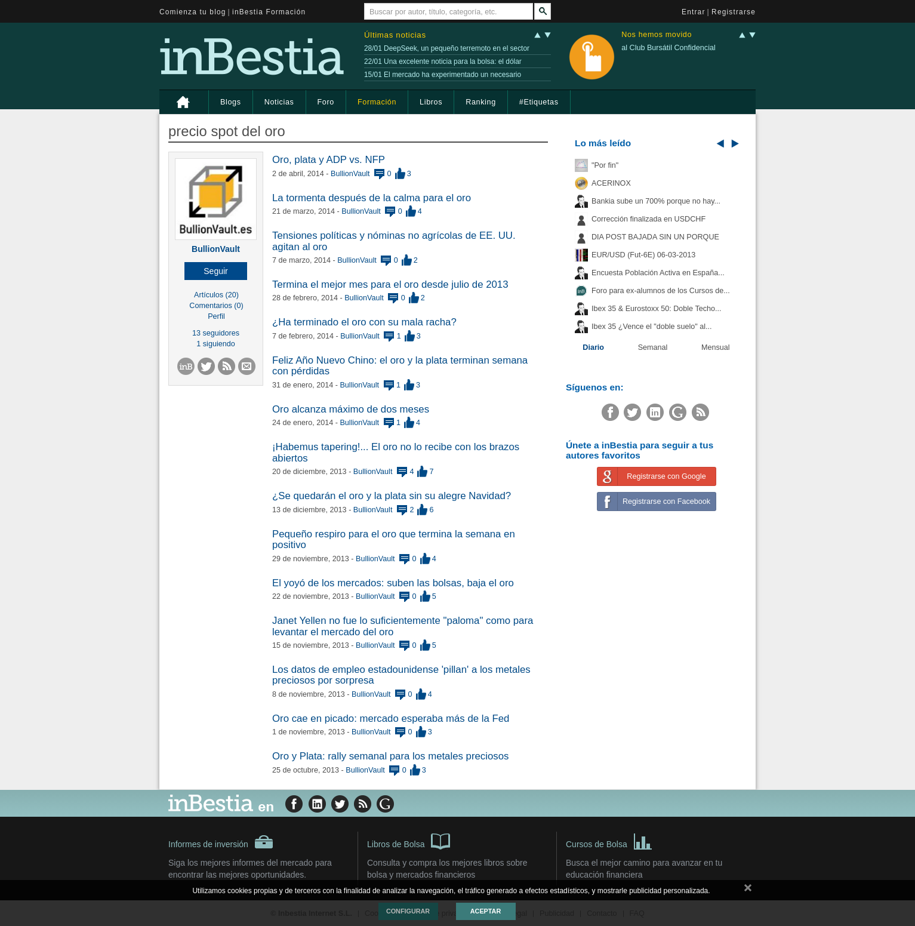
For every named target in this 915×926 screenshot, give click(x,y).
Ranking (481, 102)
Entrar (693, 12)
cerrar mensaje (748, 890)
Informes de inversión (220, 842)
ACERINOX (611, 183)
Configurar (408, 911)
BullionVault (216, 249)
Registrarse (733, 12)
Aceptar (485, 911)
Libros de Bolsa (408, 841)
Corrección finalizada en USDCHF (648, 219)
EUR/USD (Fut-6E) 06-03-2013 (643, 255)
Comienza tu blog (192, 12)
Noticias (279, 102)
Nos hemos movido (656, 35)
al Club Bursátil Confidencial (668, 48)
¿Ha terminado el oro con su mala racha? (364, 322)
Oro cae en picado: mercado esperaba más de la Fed (390, 718)
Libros (431, 102)
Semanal (653, 347)
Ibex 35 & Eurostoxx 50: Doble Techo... (656, 308)
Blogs (230, 102)
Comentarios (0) (216, 306)
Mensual (715, 347)
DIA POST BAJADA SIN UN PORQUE (655, 237)
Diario (593, 347)
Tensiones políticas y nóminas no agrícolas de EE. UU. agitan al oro (394, 241)
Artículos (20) (216, 295)
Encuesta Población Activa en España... (658, 273)
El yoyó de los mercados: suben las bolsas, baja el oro (393, 583)
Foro (326, 102)
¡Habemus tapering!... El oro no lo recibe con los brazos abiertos (395, 452)
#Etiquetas (539, 102)
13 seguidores (215, 333)
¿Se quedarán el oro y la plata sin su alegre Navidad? (391, 496)
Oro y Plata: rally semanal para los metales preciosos (390, 756)
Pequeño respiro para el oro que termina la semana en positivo (393, 539)
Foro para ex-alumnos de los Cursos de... (660, 291)
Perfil (216, 316)
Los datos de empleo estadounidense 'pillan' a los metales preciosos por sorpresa (401, 675)
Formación (377, 102)
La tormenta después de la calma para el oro (371, 198)
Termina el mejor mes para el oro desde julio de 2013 (390, 284)
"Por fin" (604, 165)
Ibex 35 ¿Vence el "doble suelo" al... (651, 326)
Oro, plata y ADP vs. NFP (328, 159)
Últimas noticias (395, 34)
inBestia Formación (269, 12)
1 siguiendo (215, 344)
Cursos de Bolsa (609, 841)
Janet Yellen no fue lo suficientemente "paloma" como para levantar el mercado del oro (402, 626)
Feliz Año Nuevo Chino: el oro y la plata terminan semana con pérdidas (400, 366)
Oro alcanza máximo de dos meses (350, 409)
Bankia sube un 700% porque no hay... (655, 201)
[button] (216, 271)
